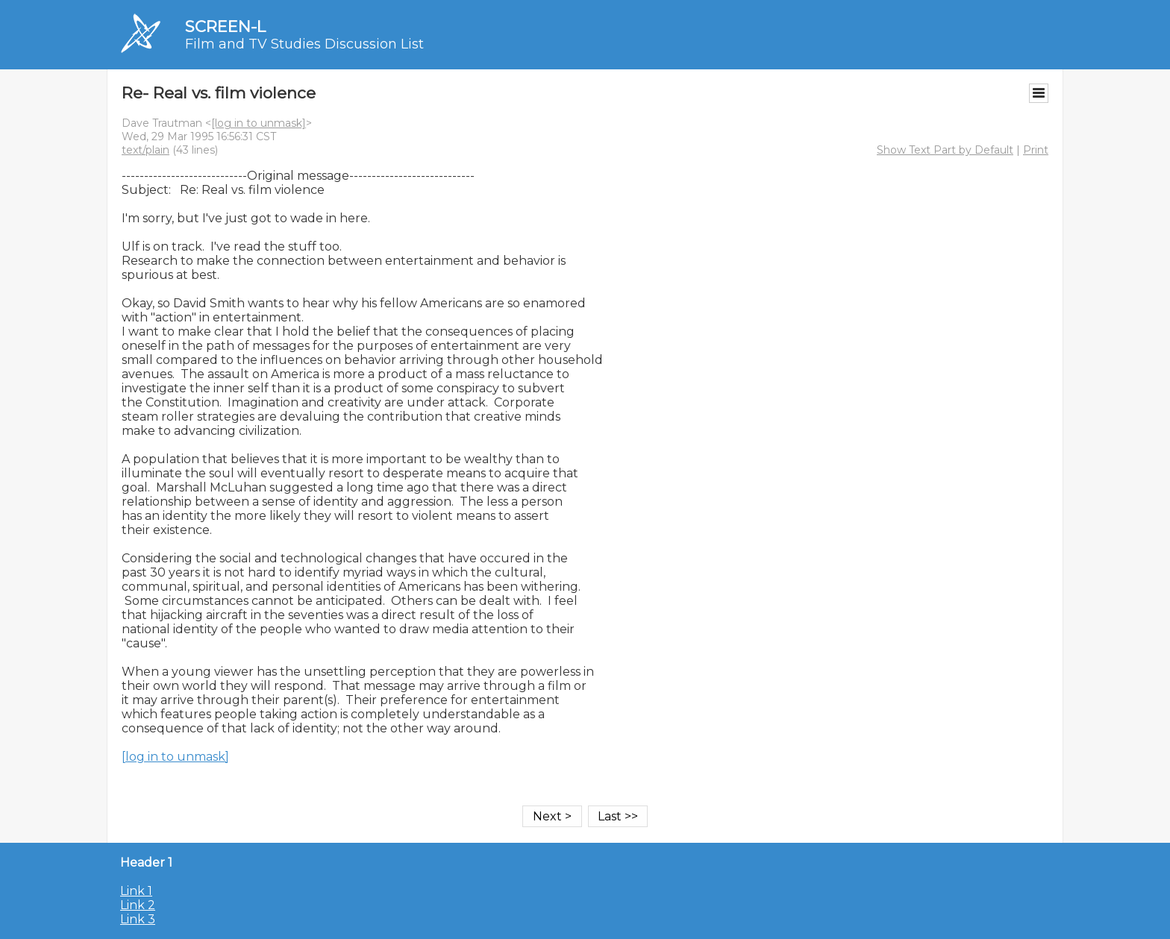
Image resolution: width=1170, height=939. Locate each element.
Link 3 (137, 919)
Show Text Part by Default (945, 150)
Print (1035, 150)
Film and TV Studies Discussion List (304, 44)
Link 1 (136, 891)
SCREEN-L (225, 26)
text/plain (145, 150)
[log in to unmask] (258, 123)
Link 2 (137, 905)
